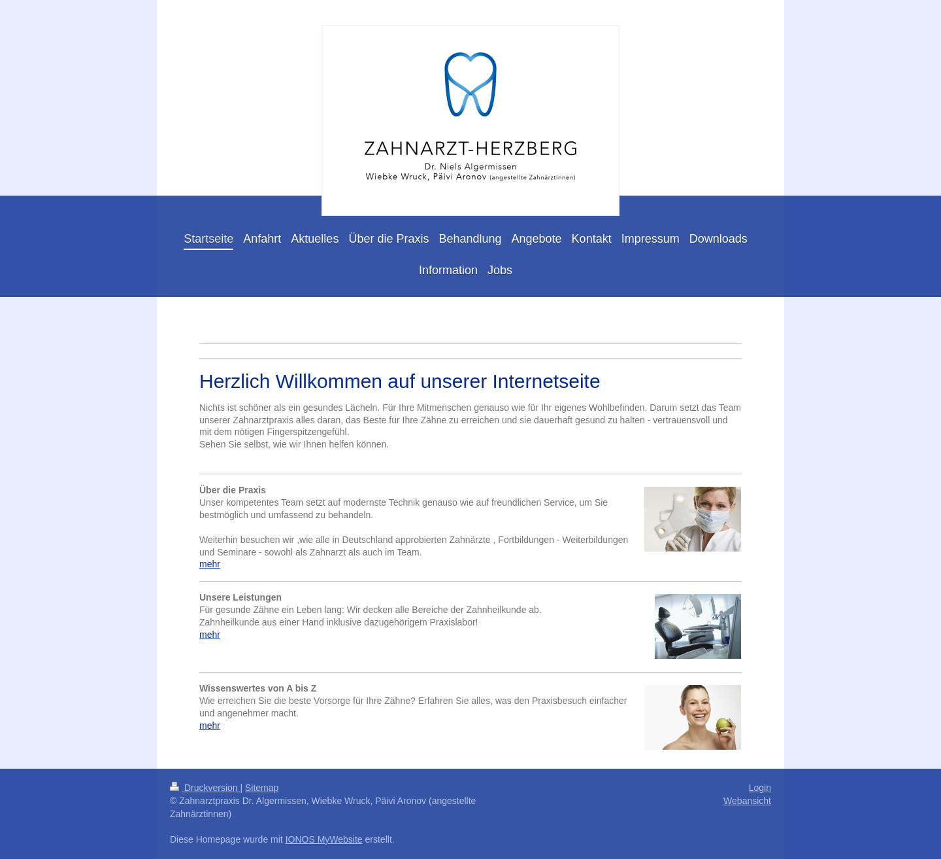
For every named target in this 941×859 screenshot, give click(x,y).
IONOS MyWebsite (324, 839)
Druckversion (205, 787)
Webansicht (747, 801)
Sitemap (261, 787)
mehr (209, 564)
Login (760, 787)
